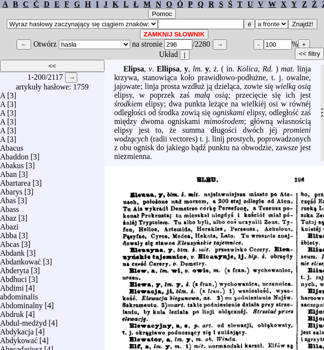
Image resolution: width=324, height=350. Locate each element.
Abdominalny (21, 303)
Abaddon (14, 154)
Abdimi (12, 285)
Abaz (8, 215)
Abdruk (12, 312)
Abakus (12, 163)
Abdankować (20, 259)
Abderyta (14, 268)
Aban (8, 172)
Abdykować (18, 338)
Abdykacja (17, 329)
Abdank (12, 250)
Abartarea (15, 180)
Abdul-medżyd (23, 320)
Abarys (11, 189)
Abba (8, 233)
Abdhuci (13, 277)
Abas (8, 198)
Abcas (9, 242)
